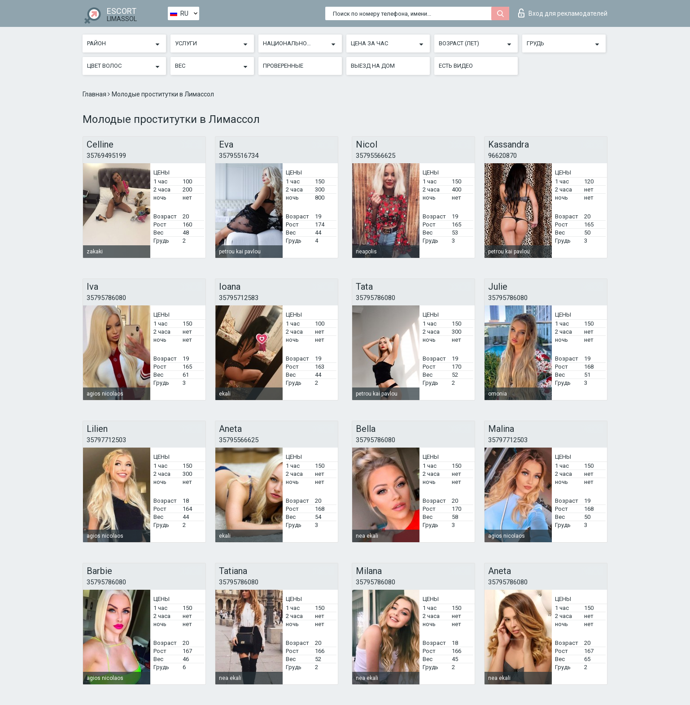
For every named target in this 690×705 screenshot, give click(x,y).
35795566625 (375, 156)
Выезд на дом (373, 65)
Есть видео (456, 65)
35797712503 (106, 440)
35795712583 (238, 298)
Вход (562, 13)
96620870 (502, 156)
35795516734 (238, 156)
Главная (95, 94)
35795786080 (106, 298)
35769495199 (106, 156)
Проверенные (283, 65)
